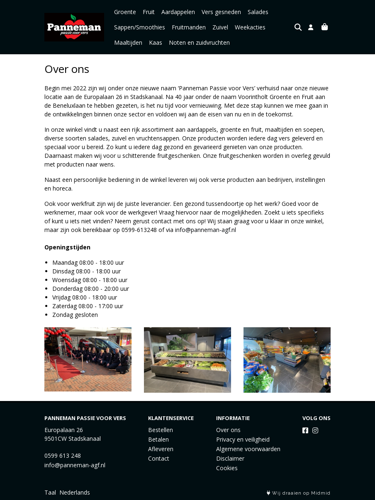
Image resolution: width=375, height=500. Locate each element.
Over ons (228, 430)
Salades (258, 12)
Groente (125, 12)
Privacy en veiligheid (243, 439)
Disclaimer (230, 458)
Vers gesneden (221, 12)
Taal (50, 492)
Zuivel (220, 27)
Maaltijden (128, 42)
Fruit (149, 12)
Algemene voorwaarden (248, 449)
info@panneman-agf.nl (205, 230)
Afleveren (160, 449)
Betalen (158, 439)
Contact (158, 458)
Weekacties (250, 27)
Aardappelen (178, 12)
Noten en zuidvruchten (199, 42)
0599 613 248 (62, 455)
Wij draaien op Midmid (299, 493)
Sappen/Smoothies (139, 27)
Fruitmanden (189, 27)
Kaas (155, 42)
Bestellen (160, 430)
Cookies (227, 468)
